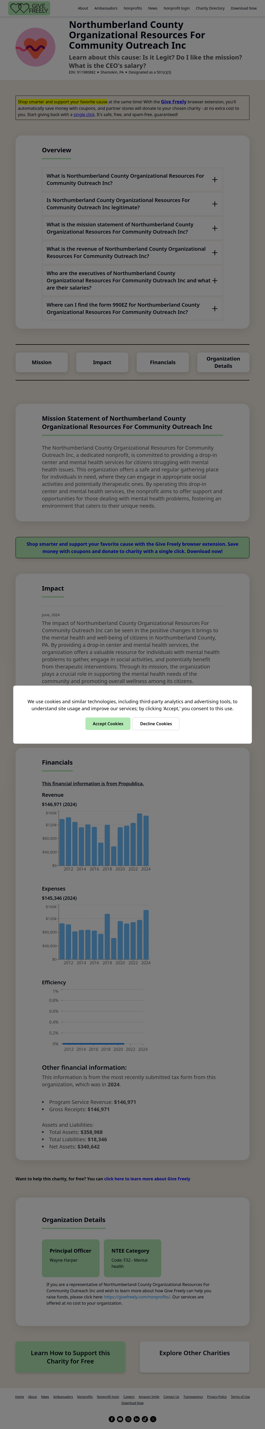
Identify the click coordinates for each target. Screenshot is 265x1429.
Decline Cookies (156, 724)
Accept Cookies (108, 724)
